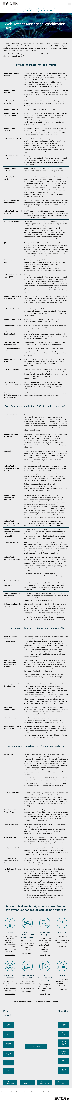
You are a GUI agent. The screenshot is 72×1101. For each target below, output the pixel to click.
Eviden (50, 1091)
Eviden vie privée (24, 1091)
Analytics (62, 932)
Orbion (10, 932)
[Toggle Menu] (69, 3)
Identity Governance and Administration (27, 934)
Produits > (14, 9)
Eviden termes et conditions (38, 1091)
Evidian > (8, 9)
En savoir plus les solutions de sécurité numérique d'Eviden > (36, 1002)
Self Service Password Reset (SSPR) (45, 977)
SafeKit (62, 975)
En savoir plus (10, 955)
